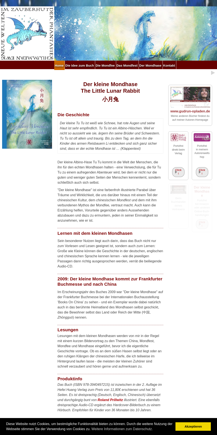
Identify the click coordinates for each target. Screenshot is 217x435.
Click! (178, 172)
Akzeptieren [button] (193, 426)
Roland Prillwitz (110, 400)
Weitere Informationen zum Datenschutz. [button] (122, 429)
